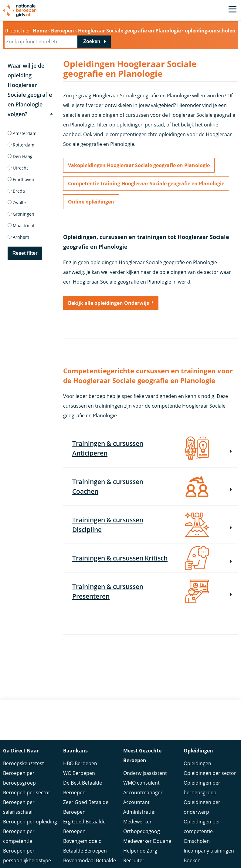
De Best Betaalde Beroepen (82, 786)
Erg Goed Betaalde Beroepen (84, 825)
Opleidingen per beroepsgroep (202, 786)
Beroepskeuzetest (23, 762)
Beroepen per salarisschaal (19, 805)
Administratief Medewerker (139, 815)
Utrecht (18, 168)
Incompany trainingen (209, 849)
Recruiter (133, 859)
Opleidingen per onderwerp (202, 805)
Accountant (136, 800)
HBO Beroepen (80, 762)
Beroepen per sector (26, 791)
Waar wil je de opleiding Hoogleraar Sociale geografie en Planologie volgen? (30, 90)
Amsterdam (22, 133)
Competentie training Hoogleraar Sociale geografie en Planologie (146, 183)
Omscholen (197, 839)
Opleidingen (197, 762)
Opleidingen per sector (210, 771)
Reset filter (25, 253)
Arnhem (18, 237)
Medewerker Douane (147, 839)
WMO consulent (141, 781)
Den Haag (20, 156)
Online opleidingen (91, 201)
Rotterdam (21, 145)
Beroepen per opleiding (30, 820)
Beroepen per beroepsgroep (19, 776)
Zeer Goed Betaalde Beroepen (85, 805)
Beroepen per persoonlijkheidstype (27, 854)
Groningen (21, 214)
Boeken (192, 859)
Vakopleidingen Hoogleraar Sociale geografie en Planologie (139, 165)
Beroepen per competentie (19, 834)
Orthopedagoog (141, 829)
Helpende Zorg (140, 849)
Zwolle (17, 202)
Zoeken (91, 41)
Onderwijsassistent (145, 771)
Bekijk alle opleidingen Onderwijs (108, 303)
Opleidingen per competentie (202, 825)
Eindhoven (21, 179)
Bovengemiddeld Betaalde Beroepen (85, 844)
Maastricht (21, 225)
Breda (16, 191)
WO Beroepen (79, 771)
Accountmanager (143, 791)
